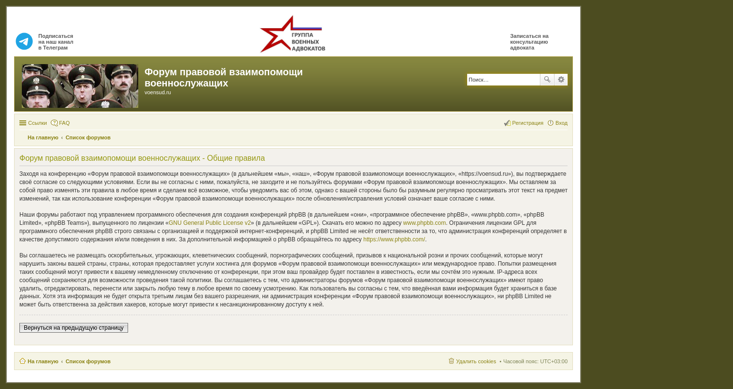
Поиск (547, 79)
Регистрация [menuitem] (527, 123)
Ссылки (37, 123)
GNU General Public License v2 (210, 223)
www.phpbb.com (424, 223)
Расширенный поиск (561, 79)
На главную (43, 361)
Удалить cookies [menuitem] (476, 361)
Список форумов (88, 361)
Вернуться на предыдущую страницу (74, 327)
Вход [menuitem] (561, 123)
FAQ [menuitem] (64, 123)
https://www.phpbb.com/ (394, 239)
